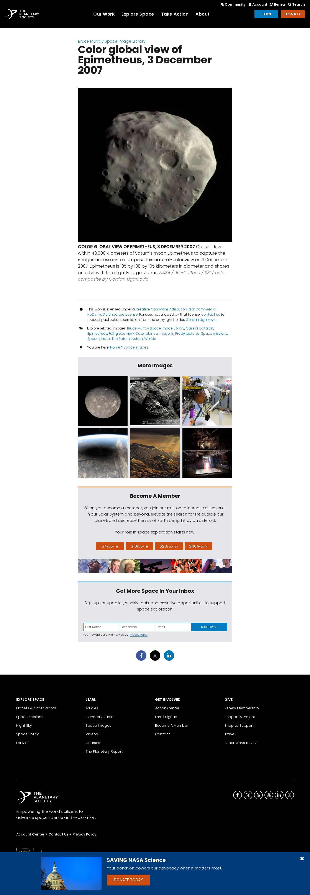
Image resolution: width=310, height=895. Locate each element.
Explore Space (137, 14)
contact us (210, 314)
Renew (277, 4)
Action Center (167, 708)
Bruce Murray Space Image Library (112, 41)
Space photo (98, 338)
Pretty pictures (187, 333)
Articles (92, 708)
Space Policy (27, 734)
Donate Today (128, 879)
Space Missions (29, 716)
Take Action (175, 14)
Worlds (150, 338)
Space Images (136, 347)
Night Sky (24, 725)
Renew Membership (242, 708)
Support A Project (240, 716)
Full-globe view (121, 333)
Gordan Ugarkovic (201, 319)
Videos (92, 734)
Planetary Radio (100, 716)
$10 (139, 546)
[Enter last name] (137, 627)
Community (233, 4)
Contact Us (58, 834)
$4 (110, 546)
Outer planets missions (154, 333)
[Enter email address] (173, 627)
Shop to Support (239, 725)
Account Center (30, 834)
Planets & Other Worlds (36, 708)
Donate (292, 14)
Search (296, 4)
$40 (198, 546)
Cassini (192, 328)
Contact (162, 734)
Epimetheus (97, 333)
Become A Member (171, 725)
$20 (169, 546)
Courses (93, 742)
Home (115, 347)
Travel (230, 734)
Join (266, 14)
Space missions (214, 333)
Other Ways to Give (242, 742)
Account (257, 4)
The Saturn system (127, 338)
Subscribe (209, 627)
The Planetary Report (104, 751)
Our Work (104, 14)
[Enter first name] (101, 627)
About (202, 14)
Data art (206, 328)
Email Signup (166, 716)
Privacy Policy (139, 634)
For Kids (23, 742)
